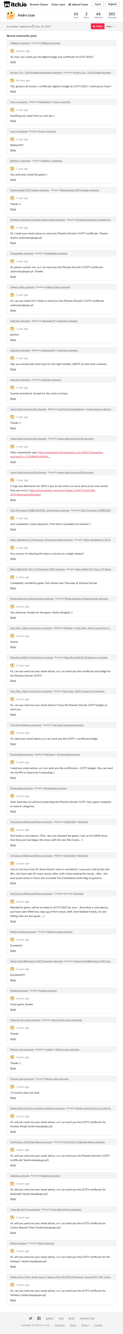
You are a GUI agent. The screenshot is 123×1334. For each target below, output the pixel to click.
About (50, 1318)
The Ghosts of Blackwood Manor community (31, 821)
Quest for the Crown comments (25, 1020)
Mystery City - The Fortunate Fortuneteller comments (36, 72)
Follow (98, 26)
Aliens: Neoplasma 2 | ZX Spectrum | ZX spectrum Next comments (41, 539)
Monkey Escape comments (23, 931)
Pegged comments (19, 990)
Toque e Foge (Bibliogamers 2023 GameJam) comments (36, 961)
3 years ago (22, 1027)
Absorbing (83, 821)
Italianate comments (20, 1175)
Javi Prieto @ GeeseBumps (71, 409)
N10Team (68, 628)
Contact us (87, 1318)
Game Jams (58, 4)
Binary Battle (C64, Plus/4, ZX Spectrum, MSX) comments (37, 569)
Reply (13, 62)
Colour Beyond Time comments (25, 1209)
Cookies (98, 1325)
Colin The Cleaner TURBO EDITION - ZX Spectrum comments (40, 510)
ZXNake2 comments (20, 43)
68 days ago (23, 50)
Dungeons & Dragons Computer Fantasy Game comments (37, 219)
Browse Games (39, 4)
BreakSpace (44, 102)
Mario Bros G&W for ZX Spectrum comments (31, 657)
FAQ (61, 1318)
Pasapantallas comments (21, 253)
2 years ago (22, 577)
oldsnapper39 (48, 321)
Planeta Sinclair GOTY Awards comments (29, 190)
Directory (60, 1325)
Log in (98, 4)
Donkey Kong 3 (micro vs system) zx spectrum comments (37, 1108)
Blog (72, 1318)
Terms (73, 1325)
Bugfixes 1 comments (20, 160)
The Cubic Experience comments (26, 725)
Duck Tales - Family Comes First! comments (31, 628)
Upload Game (78, 4)
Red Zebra (49, 754)
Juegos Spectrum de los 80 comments (28, 409)
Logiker (49, 1049)
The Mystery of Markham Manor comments (31, 1142)
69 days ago (23, 80)
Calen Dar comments (20, 321)
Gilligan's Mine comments (22, 287)
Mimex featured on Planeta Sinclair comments (32, 598)
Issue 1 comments (19, 102)
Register (112, 4)
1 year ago (22, 109)
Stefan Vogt (69, 821)
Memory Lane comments (22, 1049)
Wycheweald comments (21, 754)
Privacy (85, 1325)
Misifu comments (18, 1243)
